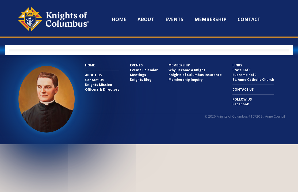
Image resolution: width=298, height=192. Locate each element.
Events (174, 19)
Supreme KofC (244, 75)
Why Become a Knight (187, 70)
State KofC (241, 70)
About (145, 19)
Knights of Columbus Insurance (195, 75)
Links (237, 65)
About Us (93, 75)
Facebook (240, 104)
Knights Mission (98, 84)
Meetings (138, 75)
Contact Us (94, 80)
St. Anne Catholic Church (253, 79)
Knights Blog (140, 79)
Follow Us (242, 99)
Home (119, 19)
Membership (210, 19)
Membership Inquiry (186, 79)
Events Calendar (144, 70)
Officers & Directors (102, 89)
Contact (249, 19)
